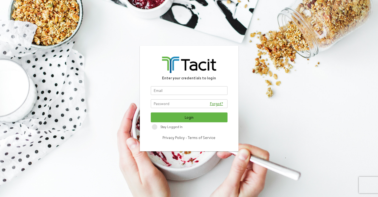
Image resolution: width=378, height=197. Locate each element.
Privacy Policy (174, 137)
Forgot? (216, 103)
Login (189, 117)
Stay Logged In (171, 126)
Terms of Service (201, 137)
